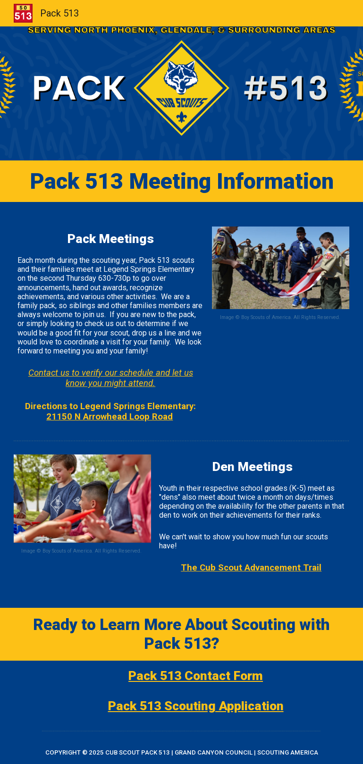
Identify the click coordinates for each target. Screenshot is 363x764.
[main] (182, 181)
